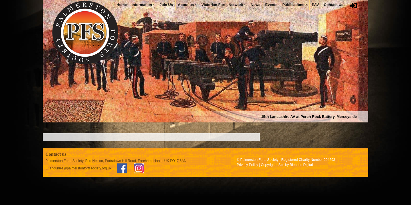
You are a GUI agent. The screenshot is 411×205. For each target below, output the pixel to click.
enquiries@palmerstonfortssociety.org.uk (81, 168)
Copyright (268, 165)
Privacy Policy (247, 165)
